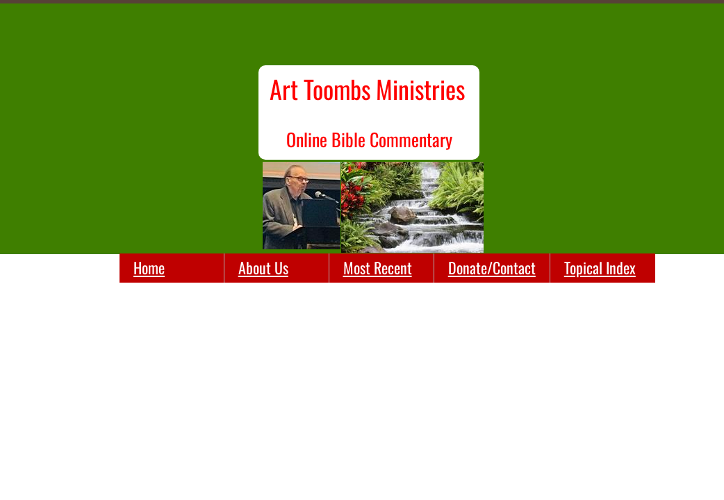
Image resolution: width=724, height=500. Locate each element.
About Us (263, 267)
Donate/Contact (492, 267)
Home (149, 267)
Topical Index (600, 267)
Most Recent (377, 267)
